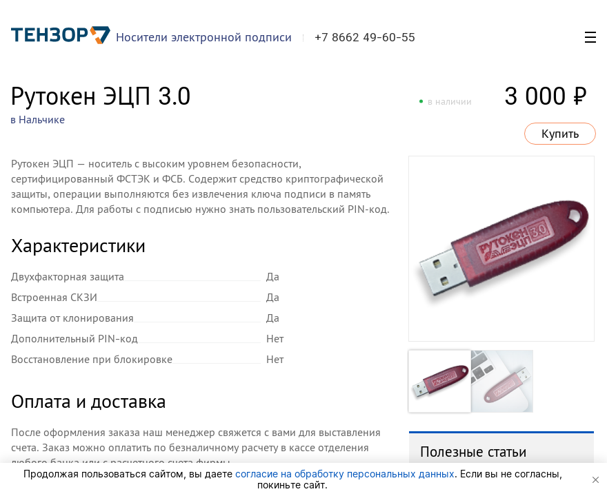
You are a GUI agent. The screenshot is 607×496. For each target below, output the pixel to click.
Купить (560, 133)
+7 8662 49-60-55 (365, 37)
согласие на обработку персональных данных (345, 473)
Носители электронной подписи (204, 37)
